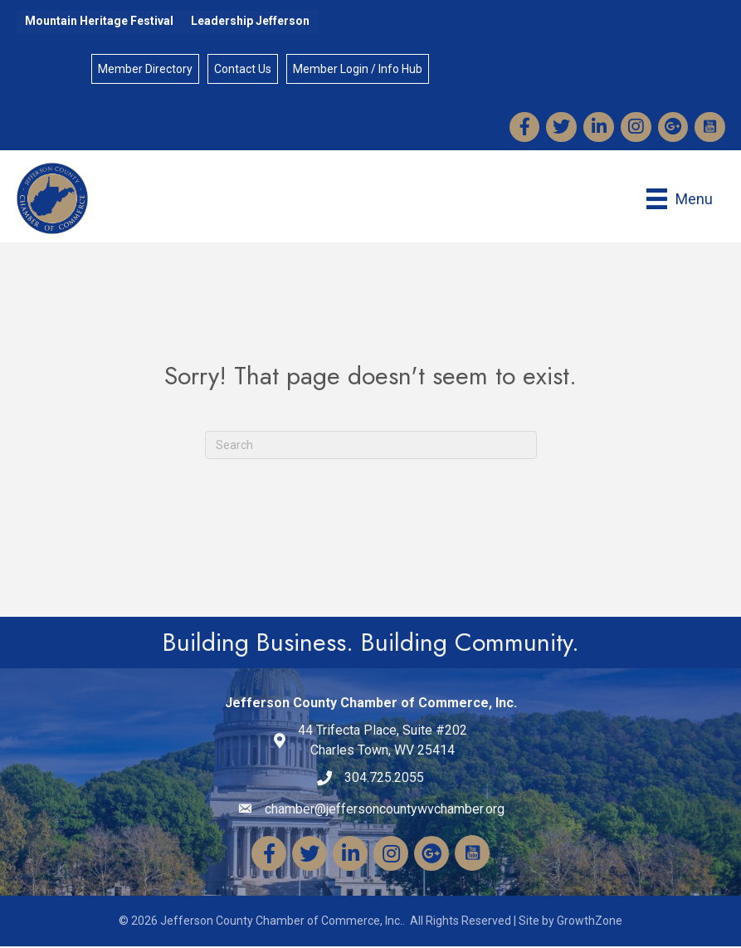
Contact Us (242, 69)
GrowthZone (589, 923)
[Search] (371, 447)
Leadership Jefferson (250, 20)
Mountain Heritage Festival (99, 20)
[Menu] (678, 200)
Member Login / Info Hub (357, 69)
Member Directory (145, 69)
